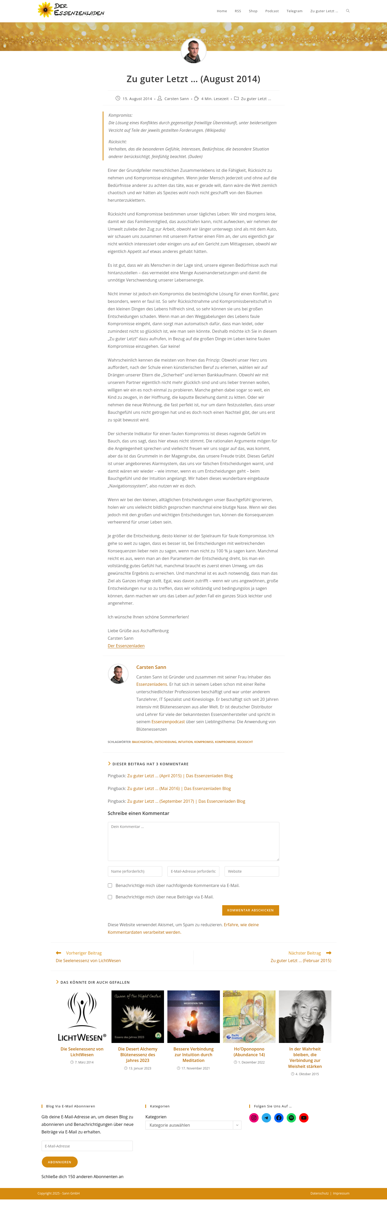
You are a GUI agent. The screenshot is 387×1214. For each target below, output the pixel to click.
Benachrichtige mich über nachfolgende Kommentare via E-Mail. (178, 885)
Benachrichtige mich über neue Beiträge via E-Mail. (165, 897)
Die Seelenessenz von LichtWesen (82, 1052)
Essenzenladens (151, 684)
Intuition (185, 742)
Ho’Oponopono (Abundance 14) (249, 1052)
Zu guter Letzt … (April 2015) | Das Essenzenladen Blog (180, 776)
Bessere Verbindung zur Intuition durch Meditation (193, 1054)
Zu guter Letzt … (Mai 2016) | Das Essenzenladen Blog (179, 788)
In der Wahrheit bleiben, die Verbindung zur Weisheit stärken (305, 1057)
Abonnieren (59, 1162)
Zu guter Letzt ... (256, 98)
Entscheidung (166, 742)
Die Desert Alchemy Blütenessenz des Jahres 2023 (137, 1054)
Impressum (341, 1193)
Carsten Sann (177, 98)
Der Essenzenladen (126, 646)
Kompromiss (203, 742)
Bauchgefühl (142, 742)
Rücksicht (245, 742)
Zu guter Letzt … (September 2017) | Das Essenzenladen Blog (186, 801)
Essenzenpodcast (168, 722)
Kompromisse (225, 742)
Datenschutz (320, 1193)
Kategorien (155, 1117)
